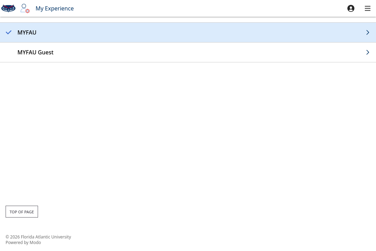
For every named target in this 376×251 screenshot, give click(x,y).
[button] (351, 8)
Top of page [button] (21, 211)
